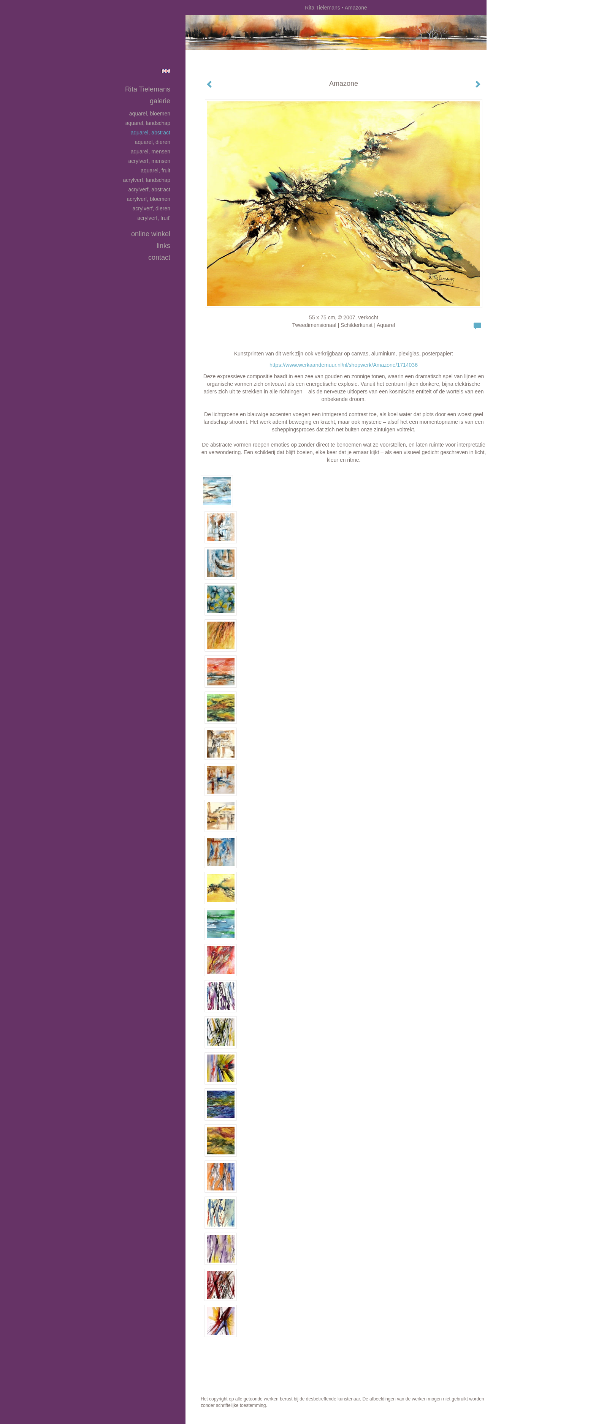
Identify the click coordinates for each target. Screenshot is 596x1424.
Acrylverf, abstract (149, 189)
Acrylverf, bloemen (148, 199)
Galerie (160, 101)
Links (163, 245)
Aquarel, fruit (155, 170)
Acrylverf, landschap (146, 180)
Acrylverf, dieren (151, 208)
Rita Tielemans (322, 8)
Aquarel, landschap (147, 123)
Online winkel (150, 234)
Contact (159, 257)
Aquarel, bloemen (149, 114)
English (166, 71)
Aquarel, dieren (152, 142)
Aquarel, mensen (150, 151)
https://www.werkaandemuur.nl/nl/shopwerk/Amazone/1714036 (343, 365)
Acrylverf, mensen (149, 161)
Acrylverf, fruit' (153, 218)
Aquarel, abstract (150, 132)
